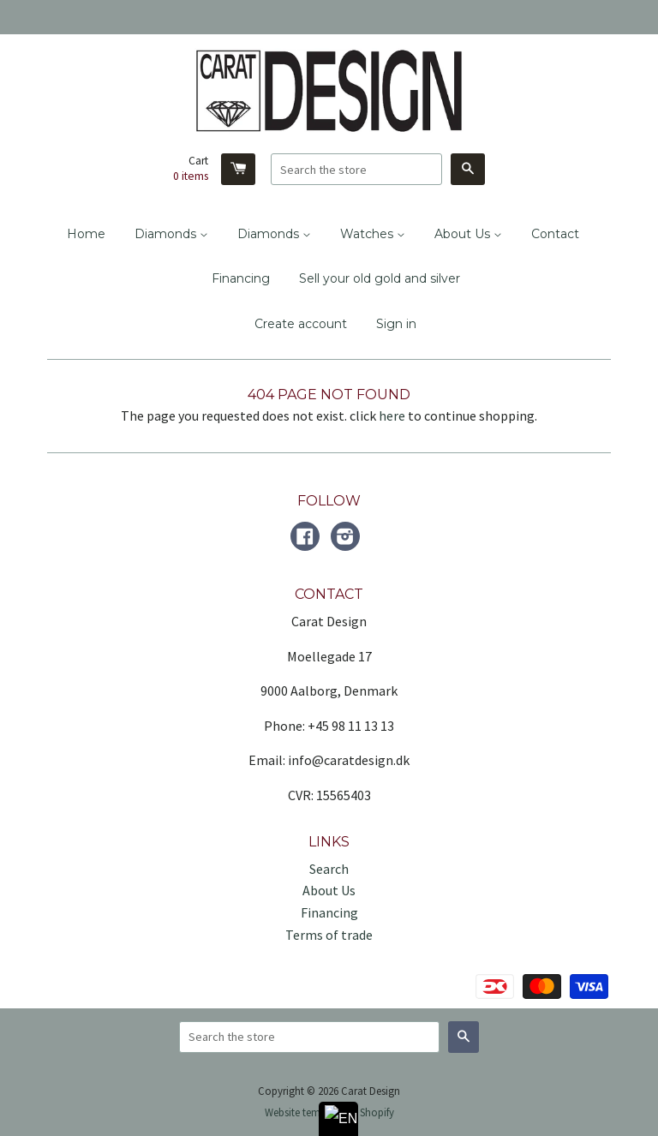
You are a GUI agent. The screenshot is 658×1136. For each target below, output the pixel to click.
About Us (468, 234)
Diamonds (171, 234)
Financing (241, 278)
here (392, 415)
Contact (555, 234)
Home (86, 234)
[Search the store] (356, 169)
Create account (300, 324)
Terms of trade (329, 934)
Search (329, 868)
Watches (372, 234)
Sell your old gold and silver (379, 278)
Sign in (396, 324)
